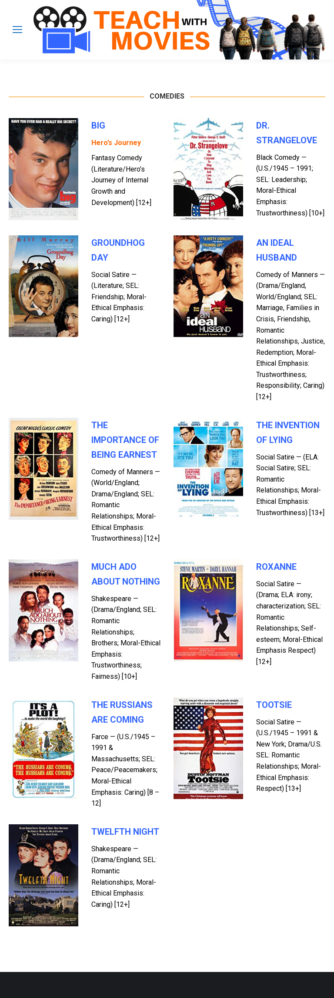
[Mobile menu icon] (17, 29)
